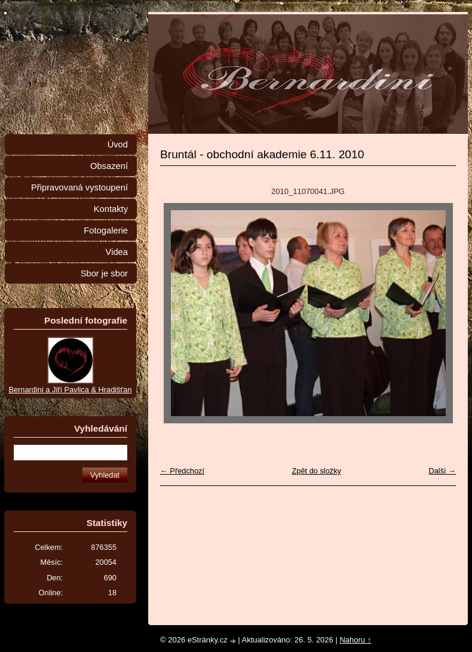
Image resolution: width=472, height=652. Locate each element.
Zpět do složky (316, 470)
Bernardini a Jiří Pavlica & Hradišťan (69, 389)
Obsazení (109, 166)
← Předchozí (182, 470)
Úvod (118, 144)
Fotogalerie (106, 230)
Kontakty (111, 209)
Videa (117, 252)
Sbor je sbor (104, 273)
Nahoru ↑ (355, 639)
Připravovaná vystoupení (79, 187)
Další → (442, 470)
